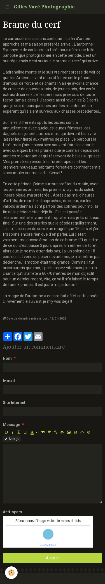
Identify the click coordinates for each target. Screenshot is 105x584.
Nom (7, 358)
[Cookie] (11, 572)
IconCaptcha (47, 545)
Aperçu (11, 439)
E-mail (9, 380)
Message (11, 424)
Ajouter (52, 558)
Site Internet (14, 402)
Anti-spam (12, 512)
